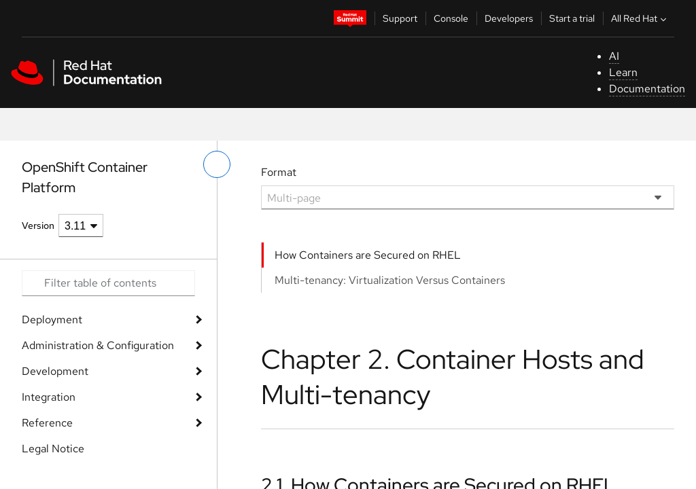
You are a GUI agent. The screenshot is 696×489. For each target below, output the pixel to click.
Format (278, 172)
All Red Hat (640, 18)
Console (451, 18)
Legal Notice (53, 448)
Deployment (52, 319)
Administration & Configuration (98, 345)
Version (38, 225)
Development (55, 371)
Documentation (647, 89)
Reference (47, 423)
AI (614, 56)
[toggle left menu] (216, 164)
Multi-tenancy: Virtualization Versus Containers (390, 280)
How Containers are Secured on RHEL (368, 255)
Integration (48, 397)
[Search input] (108, 283)
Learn (623, 72)
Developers (509, 18)
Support (400, 18)
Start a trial (572, 18)
